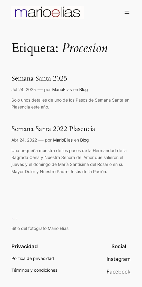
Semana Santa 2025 (39, 78)
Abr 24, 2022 (24, 139)
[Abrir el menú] (127, 12)
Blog (83, 89)
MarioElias (62, 89)
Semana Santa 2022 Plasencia (53, 129)
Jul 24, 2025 (23, 89)
